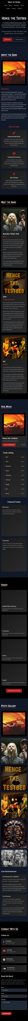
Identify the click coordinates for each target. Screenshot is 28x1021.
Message (3, 999)
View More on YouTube (14, 690)
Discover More (19, 39)
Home (5, 5)
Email (2, 993)
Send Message (6, 1013)
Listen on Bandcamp (9, 444)
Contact (19, 8)
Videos (8, 8)
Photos (14, 8)
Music (22, 5)
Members (16, 5)
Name (2, 987)
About (10, 5)
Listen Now (8, 39)
